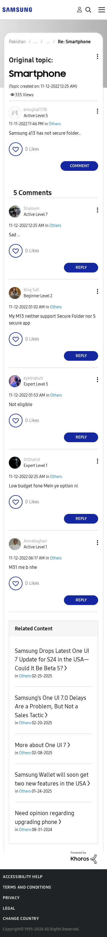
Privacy (11, 897)
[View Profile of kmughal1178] (35, 109)
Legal (9, 908)
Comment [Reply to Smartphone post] (79, 165)
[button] (88, 111)
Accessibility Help (23, 876)
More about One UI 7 (40, 745)
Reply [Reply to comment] (81, 267)
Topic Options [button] (88, 56)
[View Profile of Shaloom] (31, 208)
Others (54, 124)
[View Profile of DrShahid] (32, 459)
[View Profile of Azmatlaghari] (35, 541)
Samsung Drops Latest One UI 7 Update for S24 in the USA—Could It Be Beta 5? (52, 659)
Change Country (21, 918)
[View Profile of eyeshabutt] (33, 378)
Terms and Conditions (27, 887)
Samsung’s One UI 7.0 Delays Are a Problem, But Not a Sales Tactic (50, 706)
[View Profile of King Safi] (31, 290)
